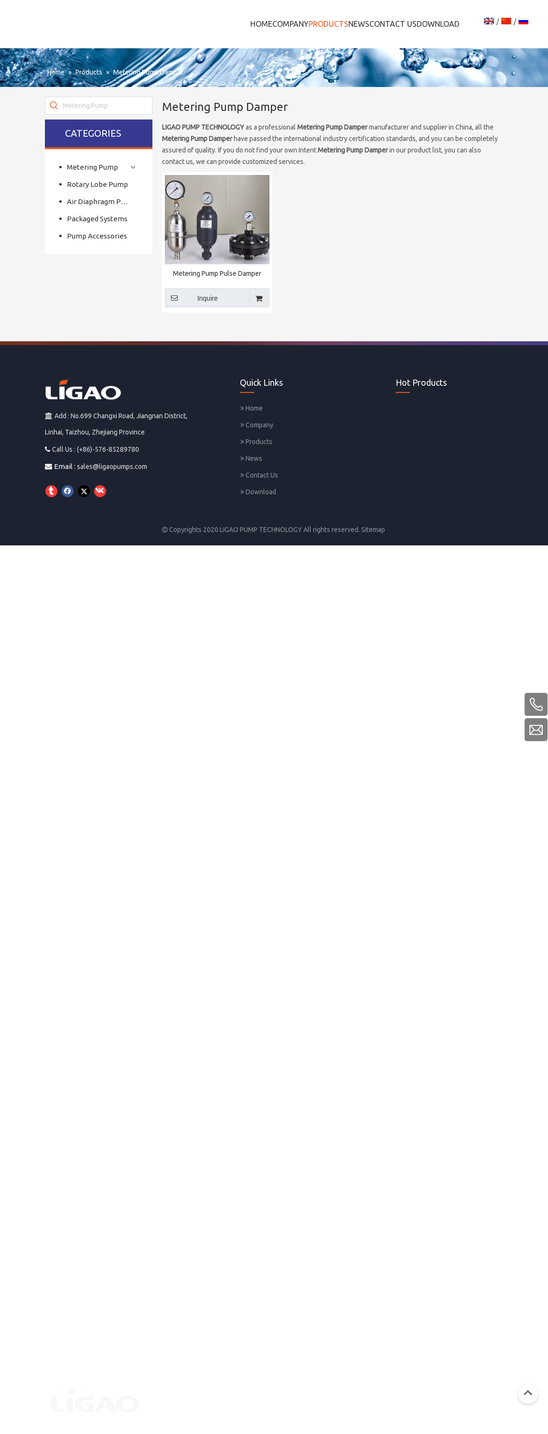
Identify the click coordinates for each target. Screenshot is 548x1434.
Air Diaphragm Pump (101, 201)
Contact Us (259, 475)
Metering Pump (92, 167)
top (528, 1393)
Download (258, 492)
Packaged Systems (97, 219)
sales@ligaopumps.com (112, 466)
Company (256, 425)
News (251, 458)
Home (251, 408)
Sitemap (373, 529)
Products (256, 441)
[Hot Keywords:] (54, 105)
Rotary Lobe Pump (97, 184)
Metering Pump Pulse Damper (217, 273)
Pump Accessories (97, 236)
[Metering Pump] (107, 105)
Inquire (191, 297)
